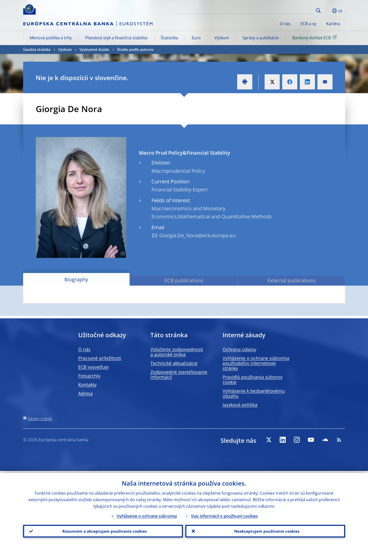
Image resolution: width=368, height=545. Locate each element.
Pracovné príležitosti (99, 358)
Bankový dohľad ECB (315, 38)
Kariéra (333, 23)
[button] (327, 11)
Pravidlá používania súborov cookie (252, 379)
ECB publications (184, 280)
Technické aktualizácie (173, 363)
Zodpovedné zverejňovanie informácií (178, 374)
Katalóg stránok (40, 418)
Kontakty (87, 385)
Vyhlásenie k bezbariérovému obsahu (254, 393)
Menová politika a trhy (51, 38)
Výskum (221, 38)
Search (318, 10)
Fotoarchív (89, 376)
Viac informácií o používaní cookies (224, 514)
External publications (291, 280)
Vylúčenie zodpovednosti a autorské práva (176, 351)
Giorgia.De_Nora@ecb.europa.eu (197, 235)
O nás (285, 23)
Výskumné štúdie (94, 49)
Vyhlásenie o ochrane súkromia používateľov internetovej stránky (256, 363)
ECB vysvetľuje (93, 367)
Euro (196, 38)
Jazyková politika (240, 405)
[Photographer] (122, 253)
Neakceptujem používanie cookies (265, 530)
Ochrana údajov (239, 349)
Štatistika (169, 38)
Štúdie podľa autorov (135, 49)
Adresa (85, 393)
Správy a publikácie (260, 38)
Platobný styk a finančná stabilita (116, 38)
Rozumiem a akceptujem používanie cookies (103, 530)
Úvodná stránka (36, 49)
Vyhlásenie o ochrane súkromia (147, 514)
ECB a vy (308, 23)
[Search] (289, 10)
